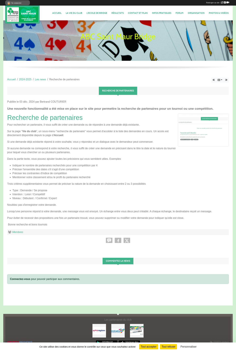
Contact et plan (138, 13)
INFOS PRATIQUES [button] (161, 13)
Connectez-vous (20, 279)
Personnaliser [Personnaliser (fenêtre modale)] (189, 346)
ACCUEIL (56, 13)
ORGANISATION (196, 13)
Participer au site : (217, 2)
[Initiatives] (118, 330)
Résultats (117, 13)
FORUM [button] (180, 13)
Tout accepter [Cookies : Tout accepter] (149, 346)
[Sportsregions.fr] (99, 330)
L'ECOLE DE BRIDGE (97, 13)
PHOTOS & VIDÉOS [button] (219, 13)
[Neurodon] (137, 330)
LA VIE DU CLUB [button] (74, 13)
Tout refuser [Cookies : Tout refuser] (168, 346)
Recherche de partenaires (45, 117)
